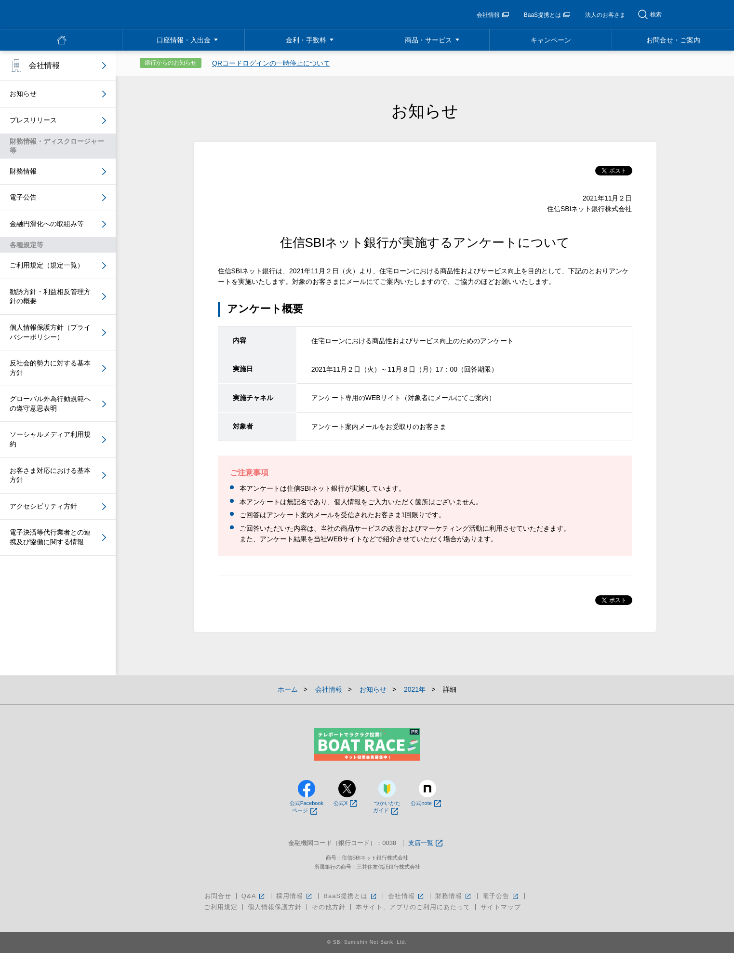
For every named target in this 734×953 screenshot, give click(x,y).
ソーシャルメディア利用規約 (50, 439)
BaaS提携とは (547, 15)
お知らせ (23, 93)
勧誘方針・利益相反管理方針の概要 (50, 296)
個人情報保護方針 (275, 907)
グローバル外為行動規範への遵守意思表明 (50, 403)
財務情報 (23, 171)
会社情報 (493, 15)
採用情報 (294, 896)
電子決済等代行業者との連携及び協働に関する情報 (50, 537)
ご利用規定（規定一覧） (47, 265)
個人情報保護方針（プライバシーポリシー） (50, 332)
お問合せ (217, 896)
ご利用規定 (221, 907)
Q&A (253, 896)
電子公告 (23, 197)
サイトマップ (500, 907)
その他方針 (329, 907)
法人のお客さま (605, 15)
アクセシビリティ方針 (43, 506)
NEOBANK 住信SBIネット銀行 (77, 14)
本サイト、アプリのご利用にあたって (413, 907)
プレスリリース (33, 120)
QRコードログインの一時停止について (271, 63)
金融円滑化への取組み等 (47, 224)
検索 (656, 14)
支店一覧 (425, 843)
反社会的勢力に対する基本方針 (50, 367)
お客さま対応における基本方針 (50, 475)
